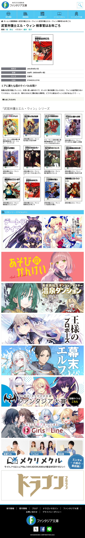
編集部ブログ (42, 17)
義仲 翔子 (28, 29)
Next (82, 232)
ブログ (35, 508)
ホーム (6, 21)
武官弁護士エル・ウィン (28, 21)
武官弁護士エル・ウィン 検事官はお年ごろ (55, 21)
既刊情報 (23, 508)
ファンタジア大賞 (76, 17)
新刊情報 (8, 17)
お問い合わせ (31, 511)
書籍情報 (25, 17)
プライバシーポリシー (52, 511)
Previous (3, 232)
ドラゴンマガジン (59, 17)
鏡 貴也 (9, 29)
